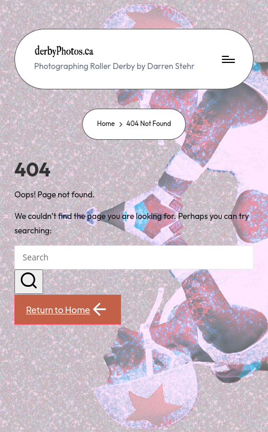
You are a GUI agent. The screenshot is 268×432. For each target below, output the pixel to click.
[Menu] (228, 59)
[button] (28, 282)
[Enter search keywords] (134, 257)
